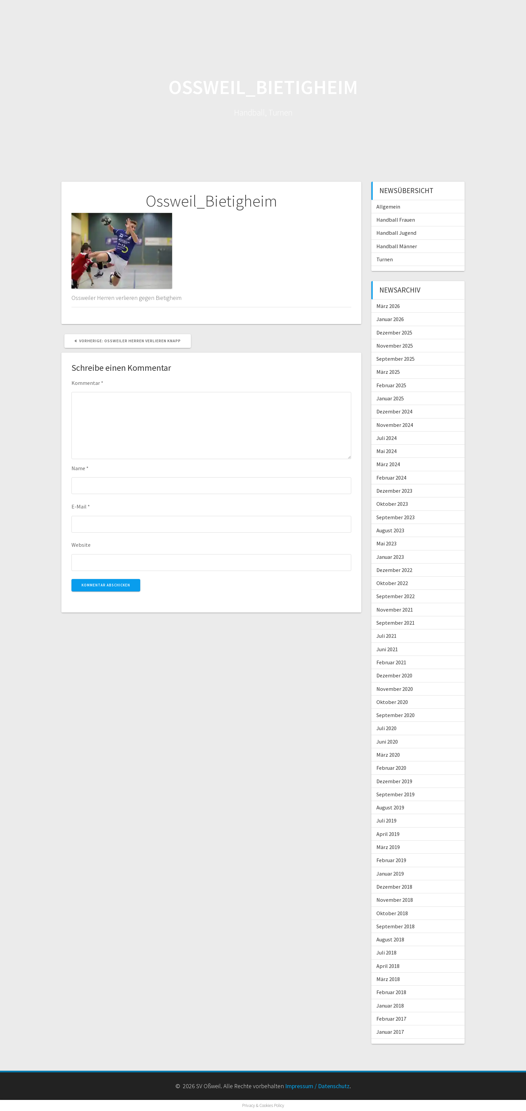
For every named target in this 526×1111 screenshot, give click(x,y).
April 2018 (388, 966)
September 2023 (395, 517)
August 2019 (390, 807)
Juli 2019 (386, 820)
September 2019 (395, 794)
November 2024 (394, 424)
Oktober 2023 (392, 503)
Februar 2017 (391, 1018)
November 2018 (394, 899)
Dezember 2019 (394, 781)
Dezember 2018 (394, 886)
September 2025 (395, 358)
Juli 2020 (386, 728)
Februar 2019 (391, 860)
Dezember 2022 (394, 570)
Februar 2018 (391, 992)
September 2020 (395, 715)
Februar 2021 (391, 662)
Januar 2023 (390, 556)
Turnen (384, 259)
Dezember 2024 (394, 411)
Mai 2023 (386, 543)
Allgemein (388, 206)
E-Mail (80, 506)
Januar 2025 (390, 398)
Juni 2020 (387, 741)
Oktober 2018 (392, 913)
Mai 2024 (386, 451)
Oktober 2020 (392, 702)
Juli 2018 (386, 952)
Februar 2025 (391, 385)
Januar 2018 (390, 1005)
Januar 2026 (390, 319)
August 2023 (390, 530)
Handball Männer (396, 246)
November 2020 (394, 688)
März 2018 (388, 979)
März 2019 (388, 847)
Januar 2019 (390, 873)
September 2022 (395, 596)
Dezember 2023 (394, 490)
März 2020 (388, 754)
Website (81, 544)
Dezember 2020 (394, 675)
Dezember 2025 (394, 332)
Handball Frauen (395, 219)
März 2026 (388, 306)
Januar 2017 (390, 1031)
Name (80, 468)
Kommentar (87, 383)
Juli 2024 (386, 438)
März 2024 (388, 464)
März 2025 (388, 371)
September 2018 (395, 926)
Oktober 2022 (392, 583)
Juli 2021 (386, 635)
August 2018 (390, 939)
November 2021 (394, 609)
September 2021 (395, 622)
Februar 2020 (391, 767)
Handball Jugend (396, 232)
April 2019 (388, 834)
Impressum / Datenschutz (317, 1086)
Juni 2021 (387, 649)
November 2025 (394, 345)
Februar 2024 (391, 477)
